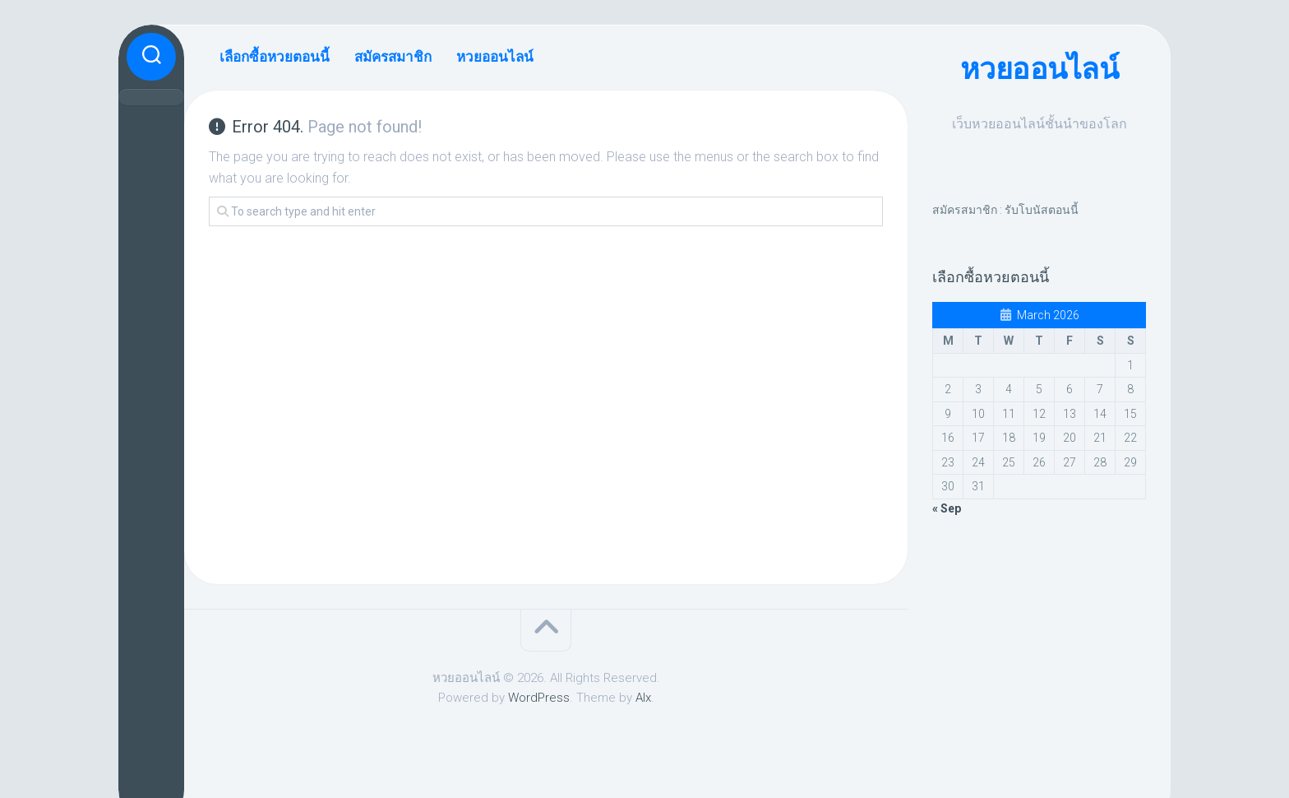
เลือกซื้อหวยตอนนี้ (274, 57)
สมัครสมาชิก (393, 57)
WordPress (539, 697)
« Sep (946, 508)
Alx (643, 697)
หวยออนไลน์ (1039, 69)
